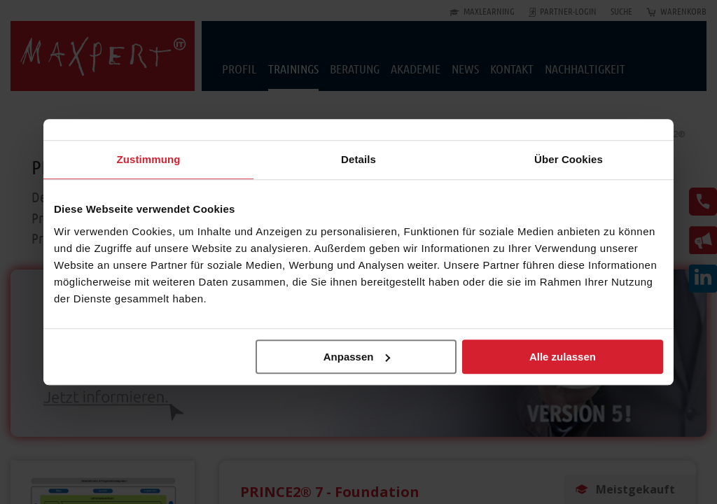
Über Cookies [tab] (568, 159)
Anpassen (357, 357)
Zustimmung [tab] (149, 159)
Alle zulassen (562, 357)
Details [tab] (358, 159)
